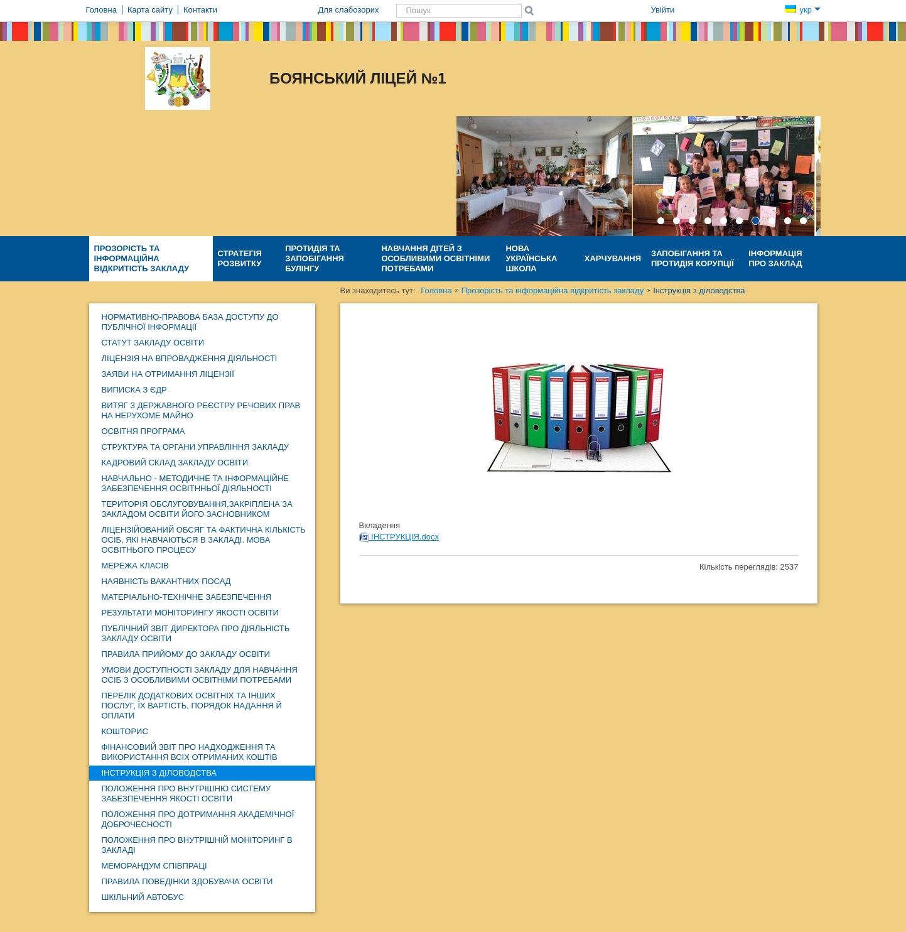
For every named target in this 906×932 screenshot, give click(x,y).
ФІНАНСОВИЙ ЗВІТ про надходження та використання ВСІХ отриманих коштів (190, 752)
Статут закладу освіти (153, 342)
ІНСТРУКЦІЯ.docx (399, 536)
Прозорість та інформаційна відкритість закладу (142, 258)
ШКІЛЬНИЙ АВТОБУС (143, 897)
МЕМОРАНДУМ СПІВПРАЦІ (154, 865)
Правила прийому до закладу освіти (186, 654)
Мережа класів (135, 565)
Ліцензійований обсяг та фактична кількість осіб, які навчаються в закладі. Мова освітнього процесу (204, 540)
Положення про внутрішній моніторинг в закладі (197, 845)
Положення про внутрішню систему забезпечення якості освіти (186, 793)
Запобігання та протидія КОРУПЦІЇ (692, 258)
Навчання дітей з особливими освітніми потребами (435, 258)
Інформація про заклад (775, 258)
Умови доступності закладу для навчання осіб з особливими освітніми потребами (200, 675)
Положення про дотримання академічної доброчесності (198, 819)
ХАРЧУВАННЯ (613, 258)
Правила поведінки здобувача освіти (187, 881)
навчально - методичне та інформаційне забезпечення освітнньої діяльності (195, 483)
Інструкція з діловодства (159, 773)
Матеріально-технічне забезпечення (187, 597)
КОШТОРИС (125, 731)
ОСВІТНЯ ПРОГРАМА (143, 431)
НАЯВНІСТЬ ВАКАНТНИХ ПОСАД (166, 581)
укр (802, 9)
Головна (436, 290)
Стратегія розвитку (240, 258)
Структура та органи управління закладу (195, 447)
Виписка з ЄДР (134, 389)
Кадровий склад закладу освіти (175, 462)
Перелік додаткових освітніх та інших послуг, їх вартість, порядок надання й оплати (192, 705)
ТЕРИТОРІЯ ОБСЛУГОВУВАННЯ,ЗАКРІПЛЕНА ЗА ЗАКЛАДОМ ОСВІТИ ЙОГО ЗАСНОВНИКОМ (197, 509)
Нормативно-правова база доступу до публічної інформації (190, 322)
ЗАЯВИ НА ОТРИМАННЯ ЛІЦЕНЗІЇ (168, 374)
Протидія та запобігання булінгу (314, 258)
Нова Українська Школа (531, 258)
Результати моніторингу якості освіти (190, 612)
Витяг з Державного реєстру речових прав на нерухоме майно (201, 410)
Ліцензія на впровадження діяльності (190, 358)
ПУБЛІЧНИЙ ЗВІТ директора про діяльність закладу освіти (196, 633)
